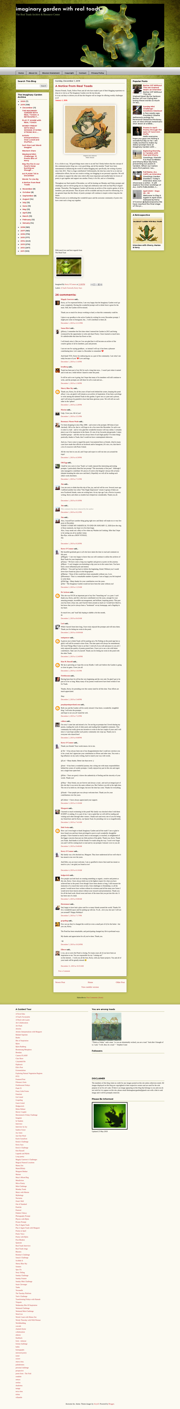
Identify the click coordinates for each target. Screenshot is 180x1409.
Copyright (69, 73)
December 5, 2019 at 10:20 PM (72, 944)
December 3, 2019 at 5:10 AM (71, 803)
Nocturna (19, 1198)
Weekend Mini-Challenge (25, 1311)
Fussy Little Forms (22, 1091)
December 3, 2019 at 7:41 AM (71, 822)
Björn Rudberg (21, 1047)
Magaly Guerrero (67, 299)
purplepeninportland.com (70, 705)
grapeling (64, 921)
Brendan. (19, 1052)
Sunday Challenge (22, 1275)
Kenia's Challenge (22, 1142)
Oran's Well (20, 1201)
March (25, 216)
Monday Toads (21, 1189)
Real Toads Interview (23, 1246)
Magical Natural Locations (25, 1163)
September (28, 196)
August (26, 199)
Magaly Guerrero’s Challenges (26, 1160)
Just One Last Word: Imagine (32, 146)
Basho (18, 1038)
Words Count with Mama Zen (26, 1317)
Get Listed (19, 1097)
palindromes (20, 1365)
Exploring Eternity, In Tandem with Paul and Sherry (152, 153)
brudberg (64, 367)
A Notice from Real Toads (31, 183)
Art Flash (19, 1026)
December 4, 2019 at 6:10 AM (71, 870)
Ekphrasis (19, 1064)
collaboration (20, 1332)
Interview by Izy (21, 1127)
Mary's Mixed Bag (22, 1177)
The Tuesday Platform (23, 1293)
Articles (18, 1029)
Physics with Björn (22, 1219)
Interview (19, 1124)
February (27, 219)
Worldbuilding (21, 1323)
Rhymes (18, 1252)
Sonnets (18, 1267)
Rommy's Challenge (23, 1255)
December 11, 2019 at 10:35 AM (72, 966)
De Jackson (65, 592)
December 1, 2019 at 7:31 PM (71, 479)
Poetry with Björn (22, 1237)
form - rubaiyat (21, 1341)
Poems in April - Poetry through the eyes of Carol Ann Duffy (152, 131)
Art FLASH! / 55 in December (30, 175)
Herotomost (65, 904)
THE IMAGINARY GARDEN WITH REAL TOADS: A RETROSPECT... (30, 114)
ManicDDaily (20, 1168)
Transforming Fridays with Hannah (28, 1299)
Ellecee (63, 950)
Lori (62, 623)
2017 (22, 231)
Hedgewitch (20, 1106)
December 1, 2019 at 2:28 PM (71, 405)
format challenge (21, 1344)
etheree (18, 1335)
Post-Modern (20, 1240)
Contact (82, 73)
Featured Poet (20, 1079)
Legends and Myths (22, 1154)
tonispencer (65, 638)
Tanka (18, 1287)
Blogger (111, 1404)
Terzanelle (19, 1290)
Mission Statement (51, 73)
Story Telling (20, 1272)
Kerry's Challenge (22, 1148)
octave (18, 1359)
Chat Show (19, 1058)
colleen (63, 721)
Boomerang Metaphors (24, 1050)
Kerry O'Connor (67, 549)
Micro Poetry (20, 1183)
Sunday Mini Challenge (24, 1281)
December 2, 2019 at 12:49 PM (72, 656)
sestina (18, 1383)
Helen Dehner (20, 1109)
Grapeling (19, 1100)
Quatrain (19, 1243)
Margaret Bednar (22, 1171)
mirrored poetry (21, 1353)
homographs (20, 1350)
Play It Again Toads (22, 1225)
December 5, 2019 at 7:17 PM (71, 916)
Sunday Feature (21, 1278)
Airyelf (96, 1404)
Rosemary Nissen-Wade (70, 421)
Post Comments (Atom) (94, 998)
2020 (23, 101)
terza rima (19, 1391)
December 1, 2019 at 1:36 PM (71, 383)
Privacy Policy (97, 73)
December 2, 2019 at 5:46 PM (71, 699)
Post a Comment (64, 971)
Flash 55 (19, 1088)
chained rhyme (21, 1329)
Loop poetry (20, 1157)
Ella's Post (19, 1067)
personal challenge (22, 1368)
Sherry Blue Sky (67, 388)
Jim (62, 484)
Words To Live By (30, 179)
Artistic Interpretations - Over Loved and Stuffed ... (31, 138)
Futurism (19, 1094)
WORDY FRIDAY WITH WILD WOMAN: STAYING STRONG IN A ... (31, 129)
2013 (22, 244)
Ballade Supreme (22, 1035)
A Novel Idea (20, 1014)
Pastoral (18, 1210)
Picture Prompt (21, 1222)
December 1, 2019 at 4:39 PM (71, 457)
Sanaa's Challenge (22, 1258)
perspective (20, 1371)
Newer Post (60, 982)
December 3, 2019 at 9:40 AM (71, 846)
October (26, 192)
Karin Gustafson (21, 1139)
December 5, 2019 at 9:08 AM (71, 899)
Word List (19, 1314)
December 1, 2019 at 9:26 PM (71, 544)
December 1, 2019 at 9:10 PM (71, 501)
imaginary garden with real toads (58, 9)
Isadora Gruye (21, 1130)
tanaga (18, 1388)
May (24, 209)
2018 (22, 227)
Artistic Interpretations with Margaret (29, 1032)
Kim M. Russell (66, 662)
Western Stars (29, 151)
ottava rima (20, 1362)
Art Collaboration (22, 1023)
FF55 (17, 1076)
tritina (18, 1394)
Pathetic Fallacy (21, 1213)
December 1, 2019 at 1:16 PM (71, 362)
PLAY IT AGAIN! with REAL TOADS (31, 121)
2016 (22, 234)
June (25, 206)
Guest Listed (20, 1103)
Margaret (64, 808)
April (24, 213)
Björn (18, 1044)
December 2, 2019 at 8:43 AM (71, 618)
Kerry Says (78, 288)
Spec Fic (19, 1270)
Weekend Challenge (23, 1308)
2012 (22, 248)
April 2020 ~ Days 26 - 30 (151, 192)
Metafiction (20, 1180)
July (24, 202)
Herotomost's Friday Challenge (26, 1115)
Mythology (19, 1195)
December (27, 108)
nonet (18, 1356)
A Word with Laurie (23, 1020)
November (27, 189)
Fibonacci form (21, 1082)
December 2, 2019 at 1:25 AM (71, 587)
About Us (33, 73)
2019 (22, 105)
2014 (23, 241)
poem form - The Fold (23, 1374)
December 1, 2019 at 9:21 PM (71, 512)
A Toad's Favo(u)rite (23, 1017)
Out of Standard (21, 1204)
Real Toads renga (22, 1249)
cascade (18, 1326)
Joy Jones (19, 1133)
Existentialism (21, 1070)
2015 (22, 237)
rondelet (18, 1377)
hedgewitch (65, 875)
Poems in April (21, 1231)
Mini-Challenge (21, 1186)
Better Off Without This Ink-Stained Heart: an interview (152, 87)
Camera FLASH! (22, 1055)
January (26, 223)
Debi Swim (65, 827)
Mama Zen (19, 1166)
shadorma (19, 1386)
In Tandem (19, 1121)
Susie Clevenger (21, 1284)
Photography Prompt (23, 1216)
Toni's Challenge (21, 1296)
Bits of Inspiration (22, 1041)
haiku (18, 1347)
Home (21, 73)
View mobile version (90, 987)
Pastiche (19, 1207)
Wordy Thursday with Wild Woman (28, 1320)
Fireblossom (65, 676)
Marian (63, 410)
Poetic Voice (20, 1234)
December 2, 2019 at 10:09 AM (72, 632)
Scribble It (19, 1261)
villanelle (19, 1397)
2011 (22, 251)
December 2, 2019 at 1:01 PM (71, 671)
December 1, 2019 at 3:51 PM (71, 416)
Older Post (120, 982)
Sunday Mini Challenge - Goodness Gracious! (152, 108)
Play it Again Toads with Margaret (28, 1228)
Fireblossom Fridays (23, 1085)
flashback (19, 1338)
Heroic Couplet (21, 1112)
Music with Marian (22, 1192)
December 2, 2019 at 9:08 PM (71, 738)
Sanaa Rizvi (65, 328)
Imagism (19, 1118)
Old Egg (64, 463)
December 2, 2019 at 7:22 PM (71, 716)
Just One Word (21, 1136)
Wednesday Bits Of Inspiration (26, 1305)
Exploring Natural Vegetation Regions (29, 1073)
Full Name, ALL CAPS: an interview (152, 173)
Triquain (19, 1302)
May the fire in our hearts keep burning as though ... (31, 167)
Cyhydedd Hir (21, 1061)
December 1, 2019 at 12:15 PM (72, 323)
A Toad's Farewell (67, 288)
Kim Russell (20, 1151)
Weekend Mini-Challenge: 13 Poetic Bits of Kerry (29, 157)
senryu (18, 1380)
